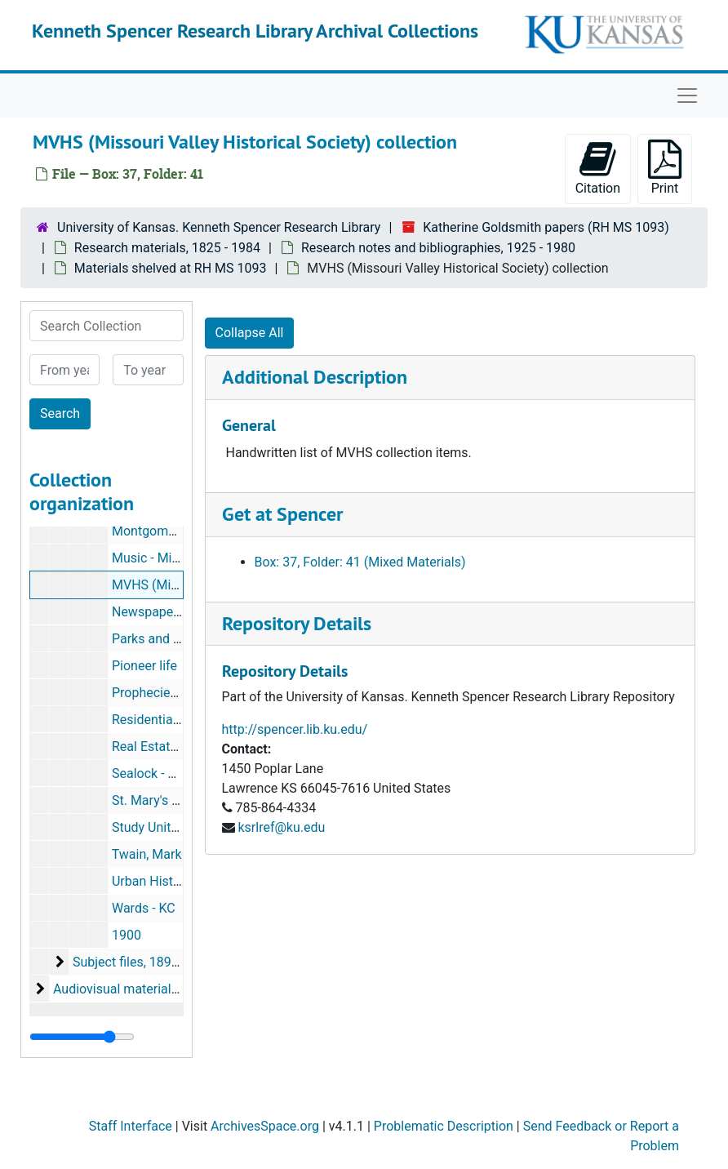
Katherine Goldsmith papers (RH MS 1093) (546, 227)
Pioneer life (144, 665)
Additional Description (314, 376)
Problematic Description (443, 1126)
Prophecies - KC (157, 692)
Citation (597, 168)
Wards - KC (143, 908)
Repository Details (296, 623)
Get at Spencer (282, 514)
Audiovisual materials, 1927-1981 (149, 989)
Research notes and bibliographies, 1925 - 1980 (438, 248)
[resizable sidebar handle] (82, 1036)
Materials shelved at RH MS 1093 (170, 268)
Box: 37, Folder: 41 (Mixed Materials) (360, 562)
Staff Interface (130, 1126)
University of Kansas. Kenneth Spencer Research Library (218, 227)
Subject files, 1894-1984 (142, 962)
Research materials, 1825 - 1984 (167, 248)
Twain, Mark (147, 854)
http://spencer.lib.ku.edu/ (295, 729)
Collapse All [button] (249, 332)
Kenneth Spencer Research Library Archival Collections (255, 30)
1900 (126, 935)
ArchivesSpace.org (265, 1126)
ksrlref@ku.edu (281, 827)
